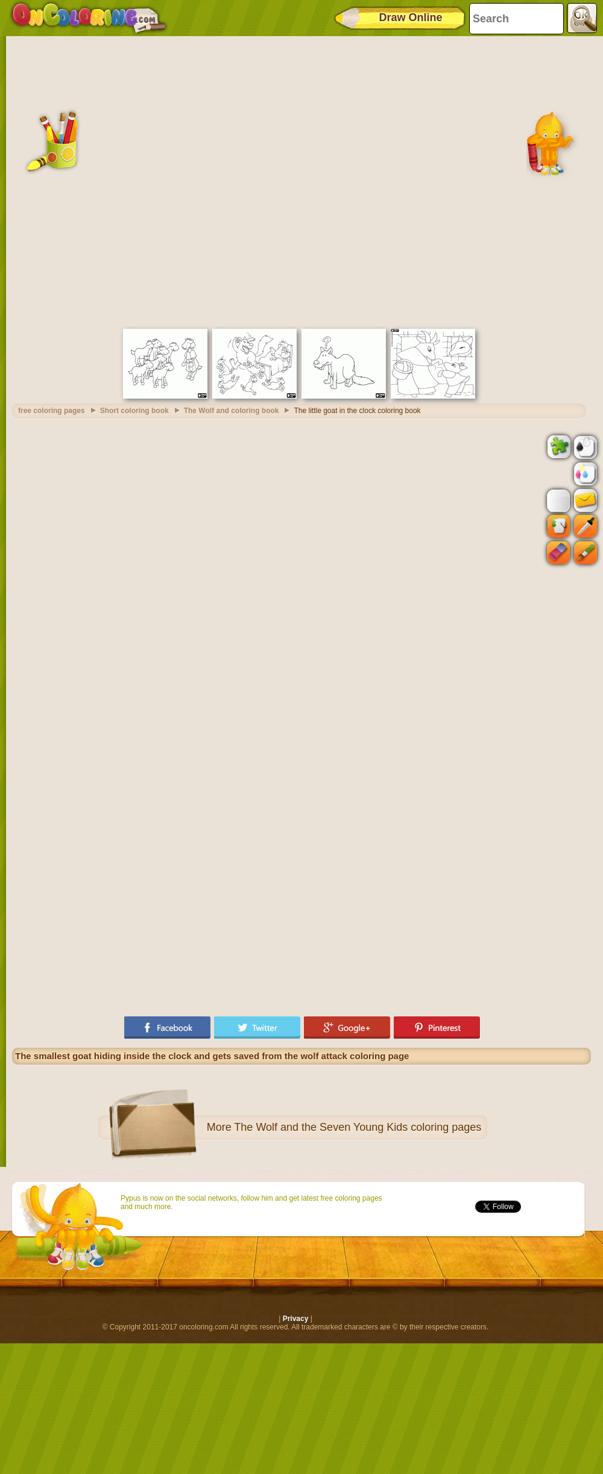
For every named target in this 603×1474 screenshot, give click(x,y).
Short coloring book (134, 410)
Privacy (296, 1318)
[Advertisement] (148, 181)
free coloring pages (51, 410)
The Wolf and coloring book (231, 410)
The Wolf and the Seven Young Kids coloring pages (357, 1127)
